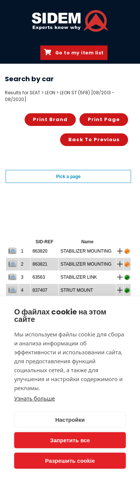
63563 (38, 277)
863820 (39, 251)
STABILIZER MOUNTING (85, 251)
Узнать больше (34, 398)
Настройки (70, 420)
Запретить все (70, 440)
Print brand (50, 119)
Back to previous (94, 139)
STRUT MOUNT (76, 290)
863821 (39, 264)
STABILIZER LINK (78, 277)
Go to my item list (74, 52)
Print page (104, 119)
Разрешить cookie (70, 461)
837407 (39, 290)
